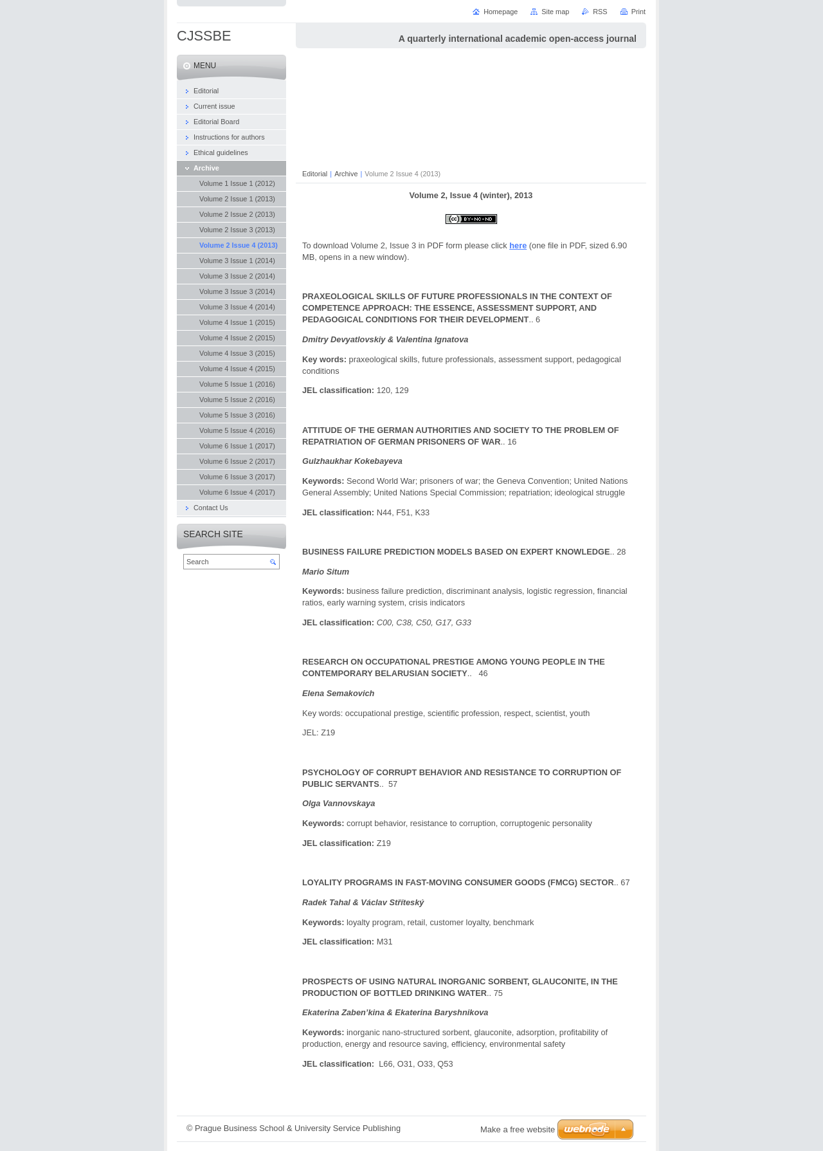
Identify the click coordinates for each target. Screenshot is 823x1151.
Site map (555, 11)
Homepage (501, 11)
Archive (345, 174)
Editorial (314, 174)
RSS (600, 11)
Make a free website (517, 1129)
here (518, 245)
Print (638, 11)
